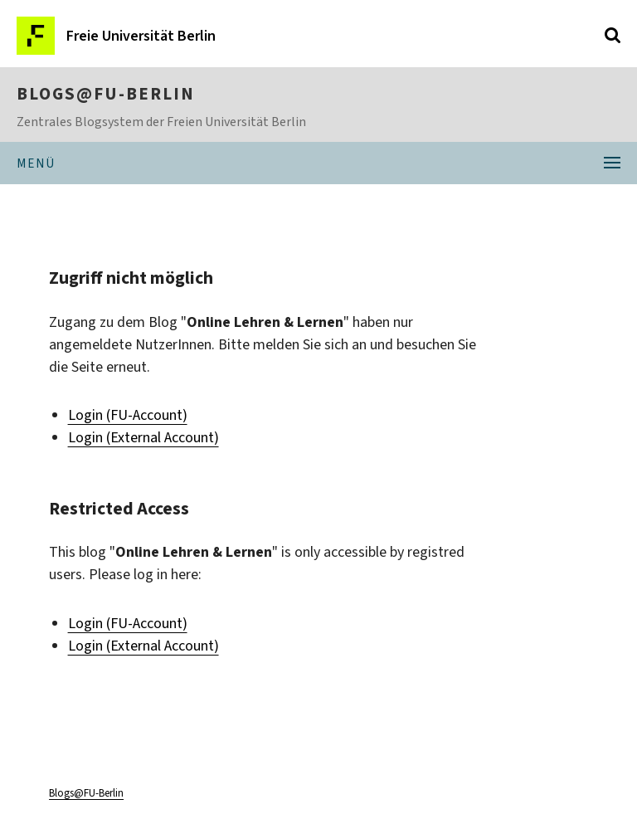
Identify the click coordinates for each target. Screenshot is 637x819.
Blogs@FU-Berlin (106, 93)
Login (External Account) (143, 437)
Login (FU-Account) (127, 415)
